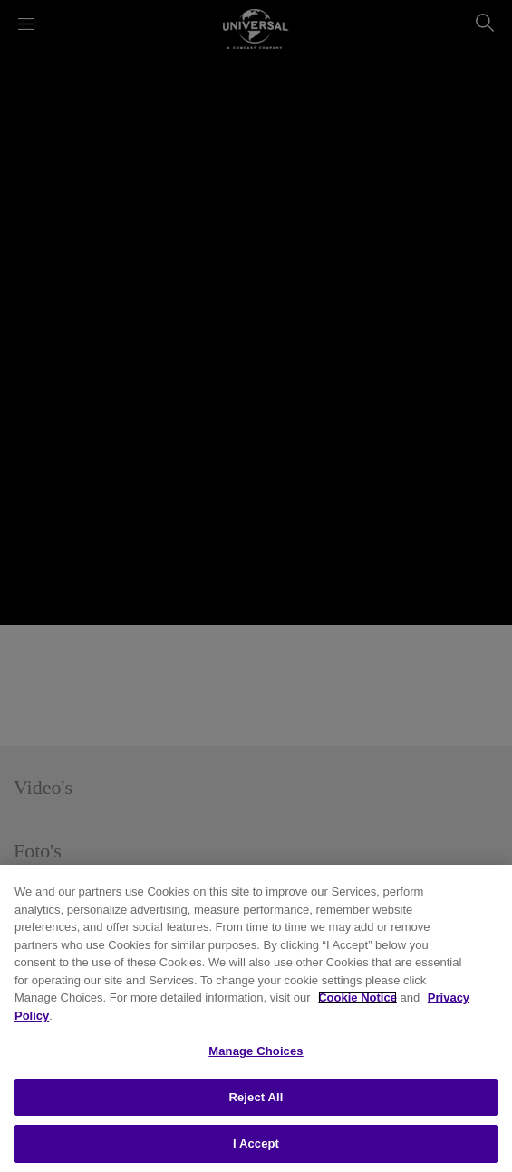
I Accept (256, 1143)
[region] (256, 1018)
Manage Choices (255, 1051)
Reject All (255, 1097)
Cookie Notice (357, 997)
